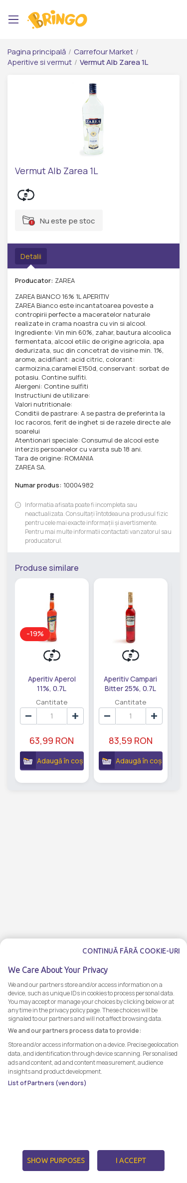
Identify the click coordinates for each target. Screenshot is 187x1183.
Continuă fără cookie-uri (131, 951)
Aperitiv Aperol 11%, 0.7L (49, 683)
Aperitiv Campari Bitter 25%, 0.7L (123, 683)
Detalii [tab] (30, 256)
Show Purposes (56, 1161)
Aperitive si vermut (39, 62)
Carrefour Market (103, 51)
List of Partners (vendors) (47, 1083)
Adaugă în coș (47, 764)
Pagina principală (36, 51)
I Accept (131, 1161)
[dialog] (93, 1061)
